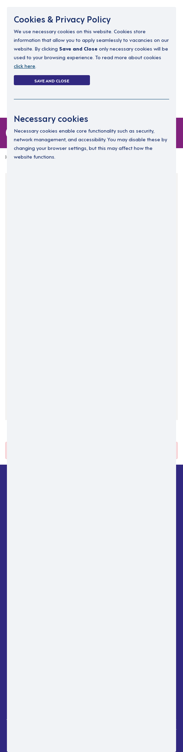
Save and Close (51, 80)
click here (24, 65)
